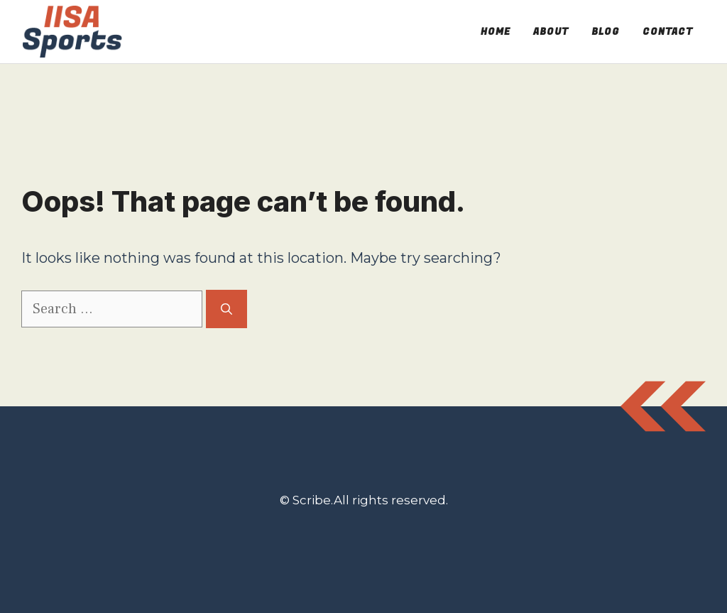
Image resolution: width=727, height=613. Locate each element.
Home (495, 31)
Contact (668, 31)
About (551, 31)
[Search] (226, 309)
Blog (605, 31)
